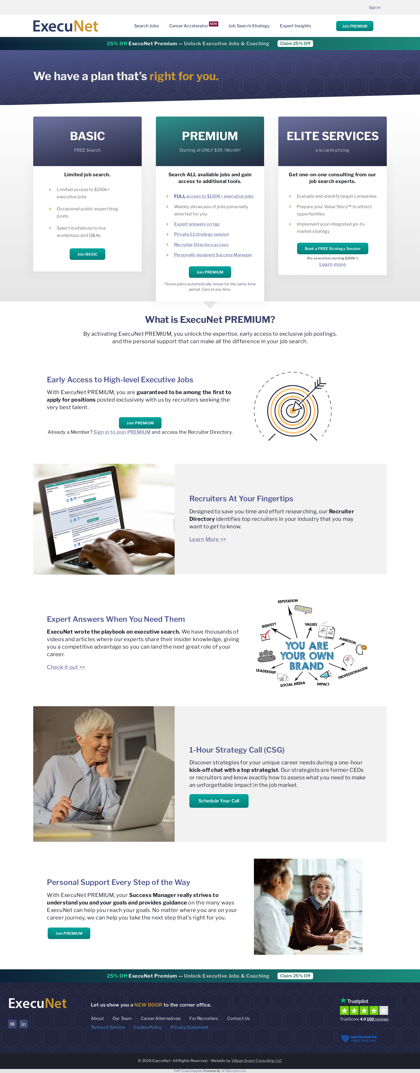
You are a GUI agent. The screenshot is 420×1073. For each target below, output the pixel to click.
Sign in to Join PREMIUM (122, 432)
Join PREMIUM (354, 26)
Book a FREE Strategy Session (333, 248)
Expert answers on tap (197, 224)
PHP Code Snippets (188, 1071)
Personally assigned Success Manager (213, 254)
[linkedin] (23, 1024)
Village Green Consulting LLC (256, 1060)
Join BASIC (87, 254)
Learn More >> (207, 539)
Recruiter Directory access (201, 244)
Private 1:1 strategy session (201, 234)
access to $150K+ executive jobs (214, 196)
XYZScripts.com (234, 1071)
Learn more (332, 264)
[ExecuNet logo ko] (37, 998)
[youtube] (12, 1024)
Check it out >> (66, 667)
